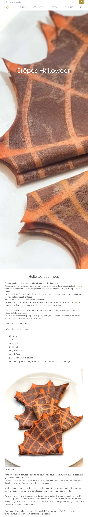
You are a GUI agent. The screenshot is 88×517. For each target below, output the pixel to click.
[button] (80, 7)
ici (5, 289)
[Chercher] (81, 2)
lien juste (78, 286)
